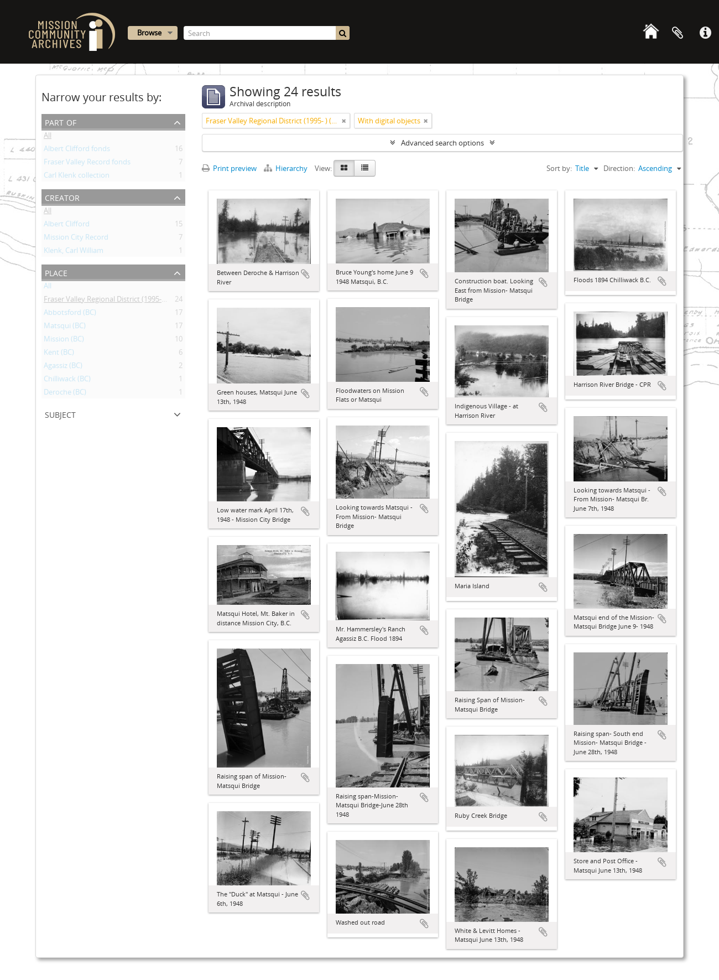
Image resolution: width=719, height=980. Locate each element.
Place (56, 272)
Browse (149, 33)
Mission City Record (76, 239)
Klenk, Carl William (73, 252)
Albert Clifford (67, 226)
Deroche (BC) (65, 394)
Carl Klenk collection (77, 177)
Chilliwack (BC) (67, 381)
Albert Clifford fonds (77, 150)
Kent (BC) (59, 354)
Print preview (229, 168)
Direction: (619, 168)
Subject (60, 413)
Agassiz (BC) (63, 367)
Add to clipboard (305, 273)
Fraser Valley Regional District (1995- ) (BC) (112, 301)
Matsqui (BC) (65, 328)
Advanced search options (442, 143)
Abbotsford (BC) (70, 314)
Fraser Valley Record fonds (87, 164)
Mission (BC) (64, 341)
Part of (60, 121)
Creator (62, 196)
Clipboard (677, 33)
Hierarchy (286, 168)
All (47, 137)
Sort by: (559, 168)
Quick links (705, 33)
